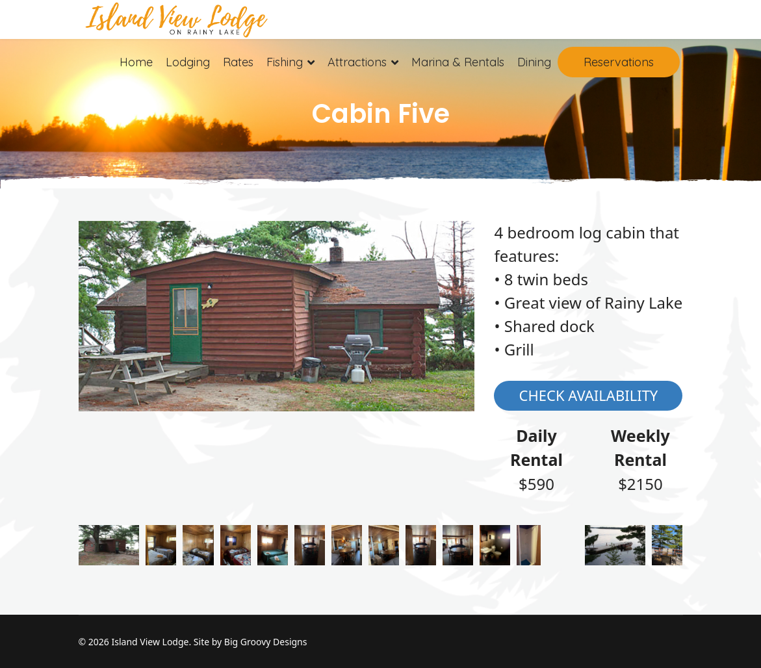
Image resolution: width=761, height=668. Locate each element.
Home (136, 62)
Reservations (619, 62)
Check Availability (588, 395)
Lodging (188, 62)
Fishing (284, 62)
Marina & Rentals (457, 62)
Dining (534, 62)
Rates (238, 62)
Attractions (357, 62)
